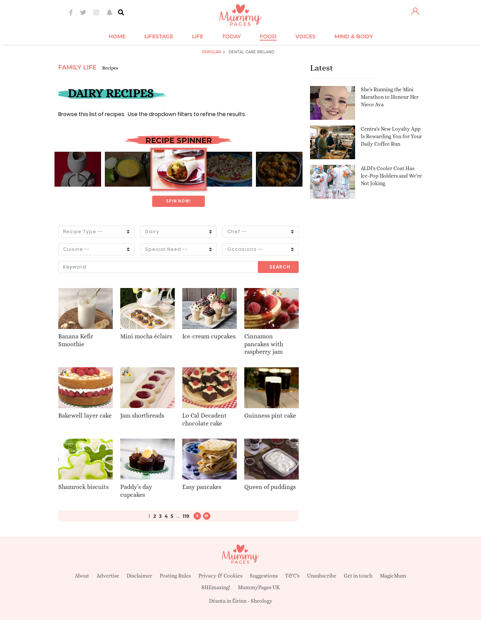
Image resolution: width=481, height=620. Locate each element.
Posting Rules (175, 576)
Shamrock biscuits (83, 486)
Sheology (261, 601)
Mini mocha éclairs (146, 336)
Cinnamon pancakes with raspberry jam (263, 344)
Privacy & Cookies (220, 576)
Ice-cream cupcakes (209, 336)
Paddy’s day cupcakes (136, 490)
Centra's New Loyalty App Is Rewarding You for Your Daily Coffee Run (391, 136)
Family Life (77, 67)
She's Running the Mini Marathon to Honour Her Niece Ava (390, 96)
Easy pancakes (201, 486)
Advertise (108, 576)
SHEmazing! (215, 587)
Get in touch (358, 576)
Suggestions (264, 576)
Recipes (110, 68)
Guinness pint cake (270, 415)
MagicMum (393, 576)
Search (279, 267)
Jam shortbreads (142, 415)
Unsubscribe (321, 576)
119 (186, 516)
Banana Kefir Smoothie (75, 340)
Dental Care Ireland (251, 52)
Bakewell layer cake (85, 415)
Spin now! (178, 201)
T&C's (292, 576)
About (82, 576)
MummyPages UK (259, 587)
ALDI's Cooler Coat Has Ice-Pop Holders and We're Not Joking (391, 175)
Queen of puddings (270, 486)
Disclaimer (139, 576)
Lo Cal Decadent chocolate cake (204, 419)
